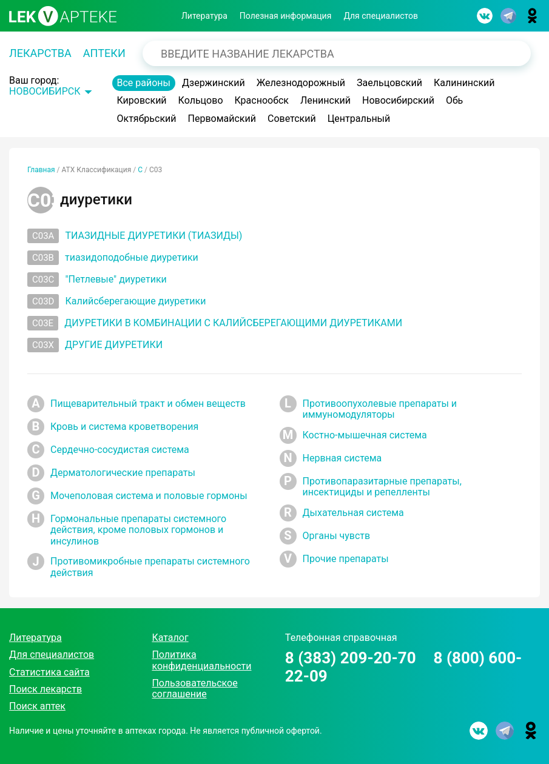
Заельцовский (389, 83)
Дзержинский (213, 83)
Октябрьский (147, 118)
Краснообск (262, 100)
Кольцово (200, 100)
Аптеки (104, 53)
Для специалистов (380, 16)
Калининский (464, 83)
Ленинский (325, 100)
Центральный (359, 118)
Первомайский (222, 118)
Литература (204, 16)
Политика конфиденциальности (201, 660)
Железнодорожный (301, 83)
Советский (292, 118)
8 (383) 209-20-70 (350, 658)
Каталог (170, 637)
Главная (41, 170)
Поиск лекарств (45, 689)
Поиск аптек (37, 706)
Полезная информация (286, 16)
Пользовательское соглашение (194, 688)
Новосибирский (398, 100)
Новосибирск (45, 91)
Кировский (142, 100)
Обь (454, 100)
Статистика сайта (49, 672)
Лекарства (40, 53)
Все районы (144, 83)
